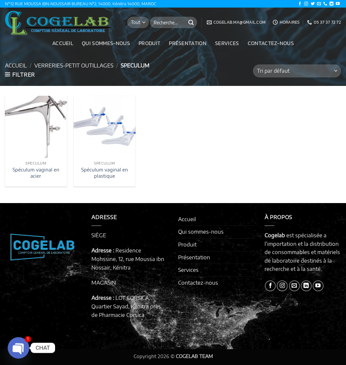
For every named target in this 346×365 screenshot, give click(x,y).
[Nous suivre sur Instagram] (306, 4)
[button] (20, 74)
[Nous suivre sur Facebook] (300, 4)
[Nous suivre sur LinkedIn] (331, 4)
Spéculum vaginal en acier (36, 173)
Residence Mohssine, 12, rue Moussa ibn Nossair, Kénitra (127, 259)
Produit (149, 43)
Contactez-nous (271, 43)
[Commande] (297, 71)
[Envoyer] (191, 22)
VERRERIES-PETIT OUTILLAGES (73, 65)
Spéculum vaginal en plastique (104, 173)
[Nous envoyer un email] (319, 4)
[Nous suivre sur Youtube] (338, 4)
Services (227, 43)
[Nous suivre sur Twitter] (313, 4)
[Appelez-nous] (325, 4)
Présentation (187, 43)
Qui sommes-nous (106, 43)
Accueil (62, 43)
